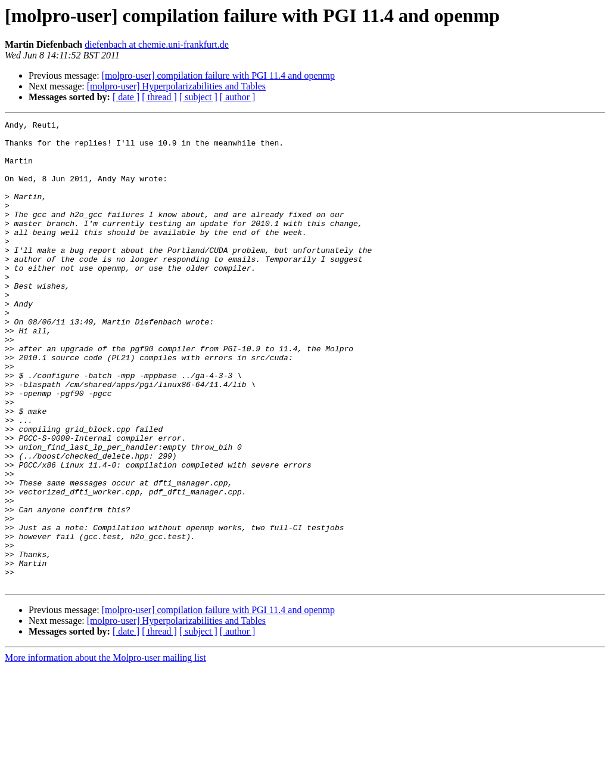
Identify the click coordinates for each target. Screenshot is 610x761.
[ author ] (238, 97)
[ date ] (126, 97)
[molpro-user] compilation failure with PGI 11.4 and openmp (218, 75)
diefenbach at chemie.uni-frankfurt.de (157, 44)
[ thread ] (159, 97)
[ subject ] (198, 97)
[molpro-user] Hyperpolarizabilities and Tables (176, 86)
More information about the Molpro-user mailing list (105, 750)
